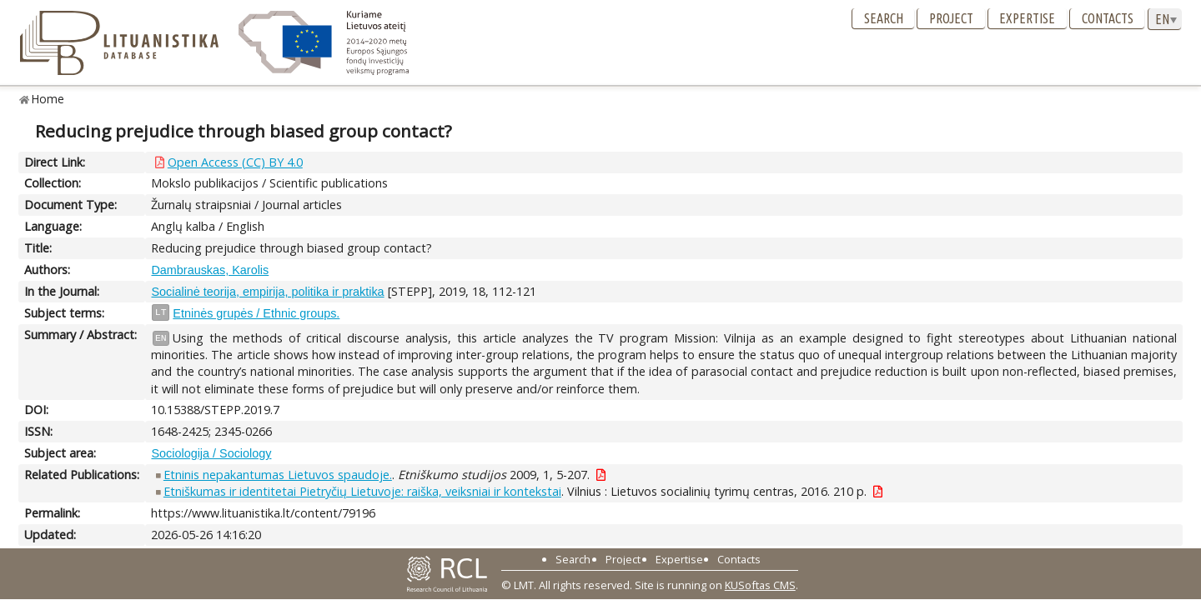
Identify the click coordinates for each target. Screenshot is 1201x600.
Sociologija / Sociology (211, 453)
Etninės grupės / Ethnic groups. (256, 313)
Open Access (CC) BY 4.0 (235, 162)
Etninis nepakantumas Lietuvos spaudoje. (277, 474)
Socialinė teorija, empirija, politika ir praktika (267, 291)
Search (883, 18)
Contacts (1107, 18)
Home (48, 99)
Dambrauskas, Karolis (210, 270)
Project (951, 18)
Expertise (1027, 18)
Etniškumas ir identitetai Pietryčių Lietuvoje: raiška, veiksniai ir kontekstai (362, 491)
